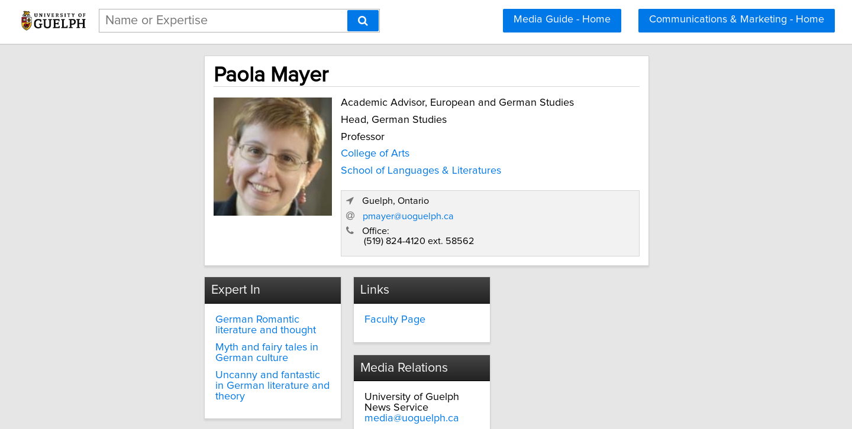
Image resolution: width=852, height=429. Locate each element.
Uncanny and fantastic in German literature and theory (207, 334)
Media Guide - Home (562, 19)
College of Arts (293, 150)
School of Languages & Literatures (339, 167)
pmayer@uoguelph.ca (596, 169)
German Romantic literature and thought (214, 279)
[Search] (363, 20)
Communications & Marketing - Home (736, 19)
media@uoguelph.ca (568, 295)
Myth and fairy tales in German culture (211, 307)
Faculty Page (360, 274)
